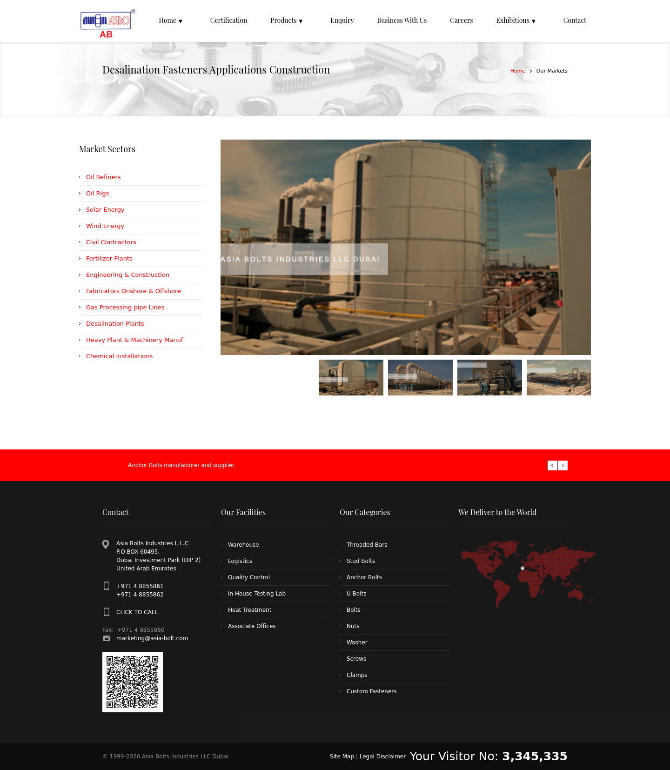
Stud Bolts (361, 561)
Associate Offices (252, 626)
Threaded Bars (367, 545)
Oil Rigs (97, 193)
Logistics (240, 561)
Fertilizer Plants (109, 258)
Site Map (342, 756)
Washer (357, 642)
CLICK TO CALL (137, 612)
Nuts (353, 626)
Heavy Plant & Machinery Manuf (134, 339)
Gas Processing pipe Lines (125, 307)
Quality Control (249, 577)
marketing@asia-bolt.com (152, 638)
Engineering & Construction (127, 274)
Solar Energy (105, 209)
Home (517, 71)
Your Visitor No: (489, 756)
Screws (356, 659)
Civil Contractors (111, 242)
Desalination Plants (115, 323)
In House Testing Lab (257, 593)
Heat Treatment (249, 610)
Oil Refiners (103, 177)
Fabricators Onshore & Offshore (133, 291)
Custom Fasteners (371, 691)
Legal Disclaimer (383, 756)
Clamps (357, 675)
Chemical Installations (119, 356)
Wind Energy (105, 225)
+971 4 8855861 (140, 586)
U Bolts (356, 593)
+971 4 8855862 (140, 594)
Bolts (354, 610)
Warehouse (243, 545)
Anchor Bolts (364, 577)
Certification (229, 20)
